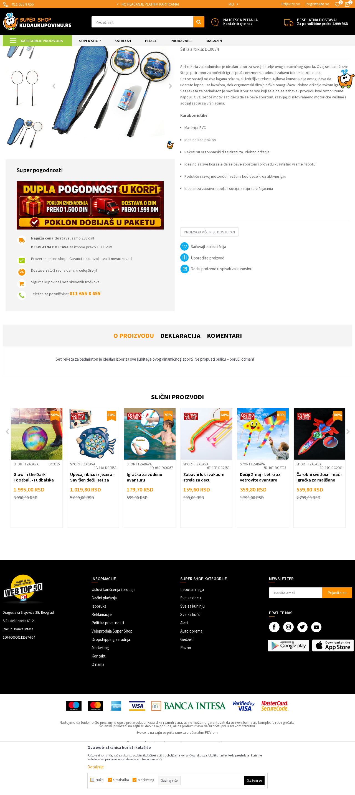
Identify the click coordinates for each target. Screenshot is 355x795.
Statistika (121, 780)
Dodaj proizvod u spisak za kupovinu (216, 315)
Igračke (83, 49)
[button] (148, 21)
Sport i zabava (104, 49)
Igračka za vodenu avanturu (144, 523)
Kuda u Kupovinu (16, 49)
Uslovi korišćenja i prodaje (114, 636)
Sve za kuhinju (192, 652)
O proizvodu (133, 382)
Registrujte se (317, 3)
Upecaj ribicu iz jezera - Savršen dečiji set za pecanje (92, 526)
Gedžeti (187, 686)
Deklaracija (180, 382)
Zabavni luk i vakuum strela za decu (203, 523)
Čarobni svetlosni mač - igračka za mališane (319, 523)
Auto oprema (191, 677)
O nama (98, 711)
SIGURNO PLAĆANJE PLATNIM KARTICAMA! (177, 4)
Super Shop (41, 49)
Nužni (100, 780)
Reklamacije (102, 661)
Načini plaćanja (104, 644)
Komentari (224, 382)
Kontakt (99, 702)
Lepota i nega (192, 636)
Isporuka (99, 652)
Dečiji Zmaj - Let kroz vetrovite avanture (260, 523)
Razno (185, 694)
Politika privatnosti (108, 669)
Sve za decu (190, 644)
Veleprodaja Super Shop (112, 677)
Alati (184, 669)
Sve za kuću (190, 661)
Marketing (100, 694)
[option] (177, 4)
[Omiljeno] (337, 4)
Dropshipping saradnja (111, 686)
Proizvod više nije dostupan (209, 278)
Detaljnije (95, 766)
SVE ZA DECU (64, 49)
